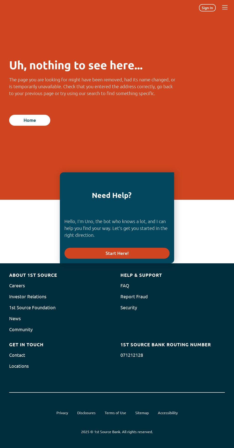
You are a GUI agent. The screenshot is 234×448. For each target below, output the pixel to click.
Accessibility (168, 413)
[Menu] (224, 7)
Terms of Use (115, 413)
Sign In (207, 8)
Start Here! (117, 253)
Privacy (62, 413)
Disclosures (86, 413)
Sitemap (142, 413)
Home (30, 120)
